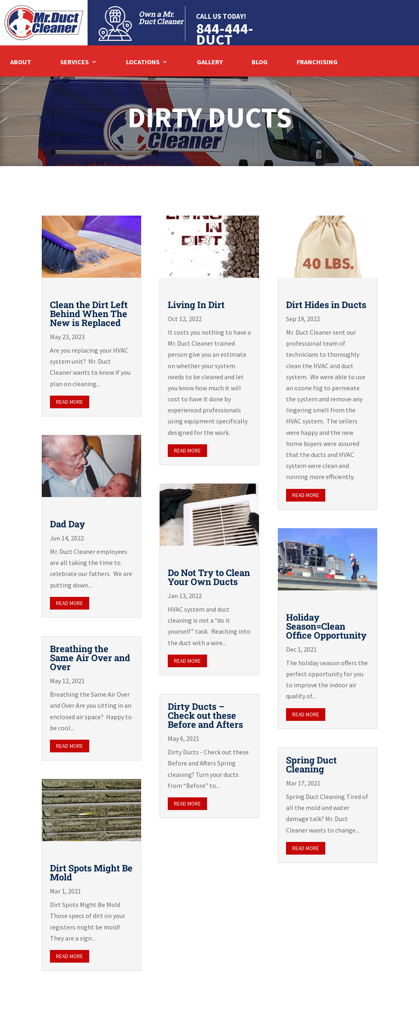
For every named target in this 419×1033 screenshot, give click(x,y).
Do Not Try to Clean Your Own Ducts (209, 577)
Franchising (317, 62)
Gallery (210, 62)
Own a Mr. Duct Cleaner (161, 17)
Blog (260, 62)
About (20, 62)
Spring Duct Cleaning (311, 764)
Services (74, 62)
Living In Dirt (196, 305)
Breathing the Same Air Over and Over (90, 658)
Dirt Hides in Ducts (326, 305)
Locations (143, 62)
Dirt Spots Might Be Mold (91, 872)
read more (69, 401)
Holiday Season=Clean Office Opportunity (326, 626)
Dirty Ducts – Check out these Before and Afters (205, 715)
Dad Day (67, 524)
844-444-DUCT (224, 34)
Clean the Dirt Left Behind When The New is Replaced (89, 314)
